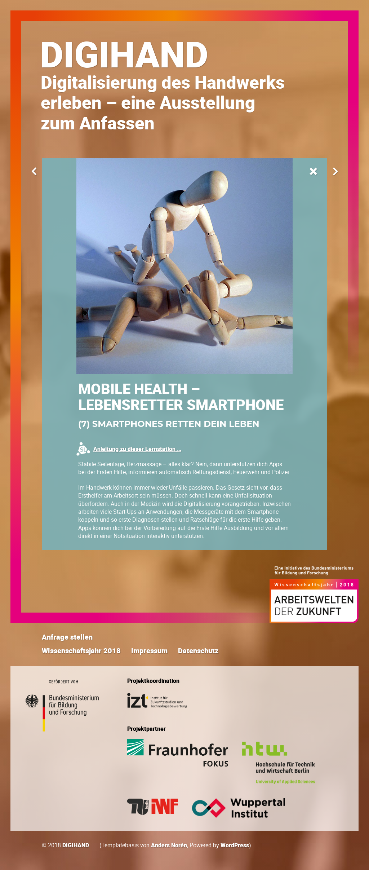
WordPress (235, 845)
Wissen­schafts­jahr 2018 (81, 650)
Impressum (149, 650)
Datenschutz (198, 650)
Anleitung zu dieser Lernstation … (137, 449)
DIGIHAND (124, 53)
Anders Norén (169, 845)
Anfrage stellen (67, 637)
